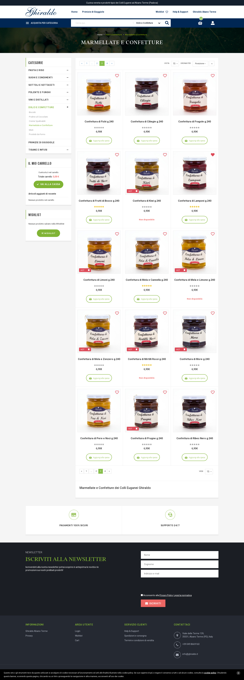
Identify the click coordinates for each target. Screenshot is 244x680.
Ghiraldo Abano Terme (204, 12)
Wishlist (162, 12)
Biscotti (32, 112)
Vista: (167, 63)
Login (77, 631)
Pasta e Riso (36, 70)
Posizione (199, 63)
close (238, 673)
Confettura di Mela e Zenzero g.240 (99, 359)
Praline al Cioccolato (38, 116)
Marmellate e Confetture (41, 125)
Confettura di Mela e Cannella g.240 (147, 279)
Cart (77, 640)
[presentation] (164, 585)
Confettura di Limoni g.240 (99, 279)
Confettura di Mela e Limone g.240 (194, 279)
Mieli (31, 129)
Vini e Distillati (38, 99)
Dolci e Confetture (41, 107)
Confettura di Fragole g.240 (194, 121)
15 (175, 63)
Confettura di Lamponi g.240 (194, 200)
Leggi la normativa (183, 595)
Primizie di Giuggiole (41, 142)
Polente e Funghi (39, 92)
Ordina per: (186, 63)
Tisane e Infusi (37, 150)
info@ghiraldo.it (190, 654)
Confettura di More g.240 (194, 359)
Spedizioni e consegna (135, 635)
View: (201, 471)
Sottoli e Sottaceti (41, 85)
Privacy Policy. (166, 595)
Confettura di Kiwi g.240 (147, 200)
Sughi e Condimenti (40, 77)
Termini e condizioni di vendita (139, 640)
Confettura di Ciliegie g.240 (147, 121)
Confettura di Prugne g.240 (147, 438)
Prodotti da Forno (37, 134)
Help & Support (180, 12)
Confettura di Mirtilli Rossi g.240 (147, 359)
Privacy (29, 635)
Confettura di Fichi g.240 (99, 121)
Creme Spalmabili (37, 121)
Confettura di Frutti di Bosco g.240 (99, 200)
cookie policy (210, 673)
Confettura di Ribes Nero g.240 (194, 438)
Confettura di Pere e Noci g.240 (99, 438)
